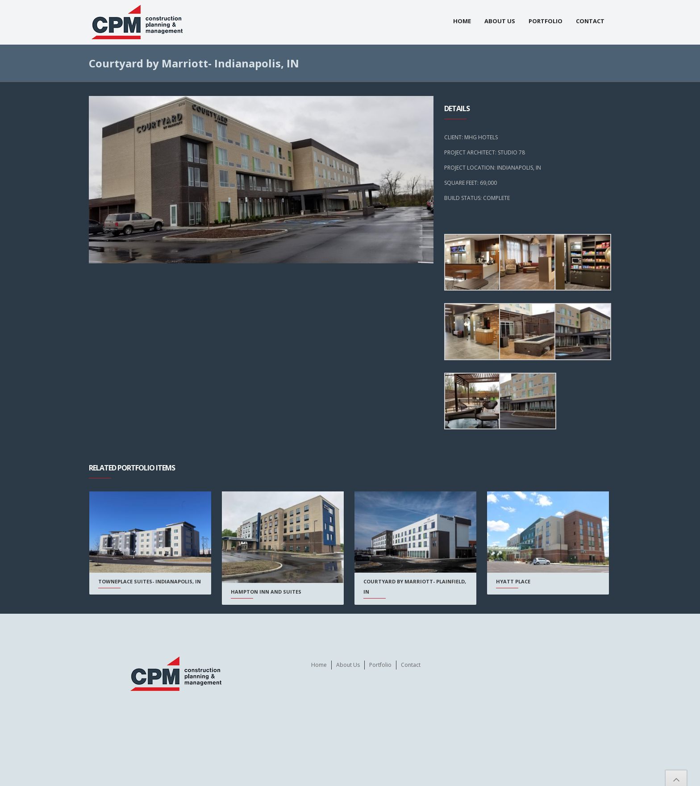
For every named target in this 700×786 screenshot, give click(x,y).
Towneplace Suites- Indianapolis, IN (149, 581)
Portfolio (545, 21)
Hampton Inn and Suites (265, 591)
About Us (499, 21)
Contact (590, 21)
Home (462, 21)
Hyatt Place (510, 581)
